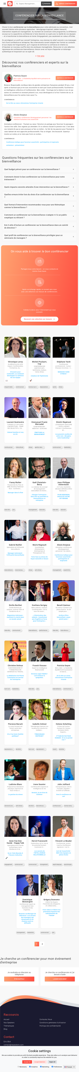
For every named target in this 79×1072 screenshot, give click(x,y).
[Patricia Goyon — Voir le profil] (39, 89)
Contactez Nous (46, 1019)
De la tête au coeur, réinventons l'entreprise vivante (24, 103)
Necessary (22, 1067)
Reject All (52, 1062)
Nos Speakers (9, 1023)
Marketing (44, 1067)
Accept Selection (39, 1062)
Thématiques (9, 1026)
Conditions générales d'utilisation (53, 1023)
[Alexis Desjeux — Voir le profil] (39, 130)
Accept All (27, 1062)
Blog (5, 1029)
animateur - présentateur (15, 145)
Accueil (6, 1019)
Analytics (33, 1067)
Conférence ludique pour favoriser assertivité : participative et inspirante (32, 142)
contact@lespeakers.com (14, 1045)
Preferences (57, 1067)
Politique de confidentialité (50, 1026)
